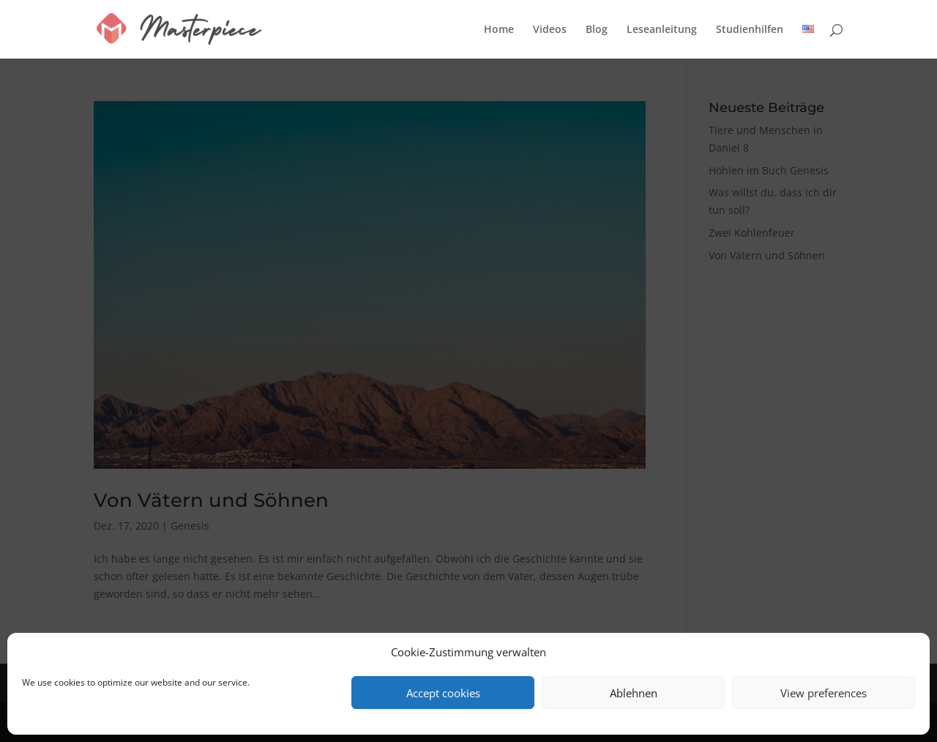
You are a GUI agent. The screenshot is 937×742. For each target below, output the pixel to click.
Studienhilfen (749, 30)
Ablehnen (633, 693)
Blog (597, 30)
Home (499, 30)
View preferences (823, 693)
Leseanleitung (662, 30)
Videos (550, 30)
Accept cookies (443, 693)
